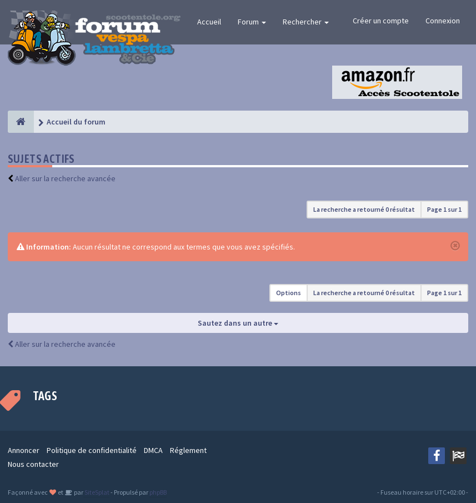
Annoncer (23, 450)
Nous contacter (33, 464)
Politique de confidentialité (92, 450)
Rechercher (306, 22)
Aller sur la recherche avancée (65, 178)
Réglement (188, 450)
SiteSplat (96, 492)
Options (288, 292)
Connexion (442, 21)
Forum (252, 22)
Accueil (209, 22)
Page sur (444, 209)
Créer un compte (381, 21)
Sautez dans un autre (238, 323)
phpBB (158, 492)
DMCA (153, 450)
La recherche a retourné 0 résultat (364, 209)
